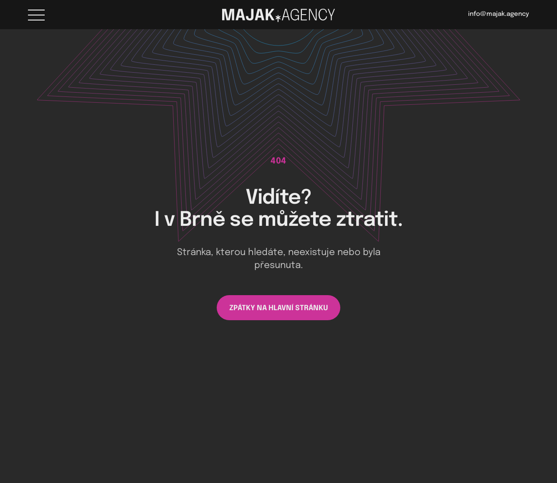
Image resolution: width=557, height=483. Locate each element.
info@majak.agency (498, 14)
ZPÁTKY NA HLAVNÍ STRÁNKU (278, 308)
